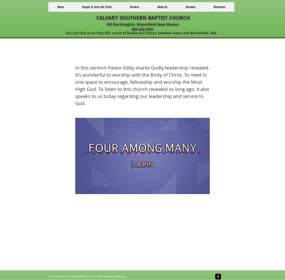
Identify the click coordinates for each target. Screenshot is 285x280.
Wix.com (121, 276)
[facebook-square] (218, 277)
